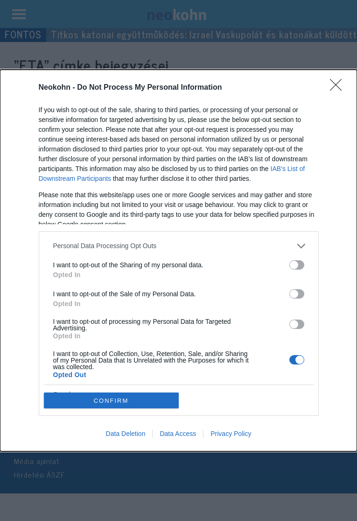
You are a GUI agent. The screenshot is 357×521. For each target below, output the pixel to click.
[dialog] (178, 261)
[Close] (339, 88)
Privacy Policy (230, 433)
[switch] (296, 265)
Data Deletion (126, 433)
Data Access (178, 433)
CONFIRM (111, 400)
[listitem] (178, 246)
